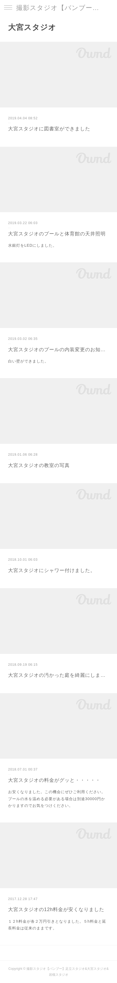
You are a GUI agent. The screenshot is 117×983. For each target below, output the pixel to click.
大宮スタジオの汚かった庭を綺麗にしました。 (58, 675)
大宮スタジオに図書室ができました (49, 128)
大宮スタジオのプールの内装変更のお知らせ (58, 349)
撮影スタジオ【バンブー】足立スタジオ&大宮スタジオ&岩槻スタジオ (58, 7)
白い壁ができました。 (28, 361)
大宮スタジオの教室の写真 (39, 465)
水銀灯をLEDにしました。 (32, 245)
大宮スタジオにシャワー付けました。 (51, 570)
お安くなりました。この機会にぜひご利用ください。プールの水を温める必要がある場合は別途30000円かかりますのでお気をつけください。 (56, 798)
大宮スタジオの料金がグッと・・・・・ (54, 780)
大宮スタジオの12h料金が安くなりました (56, 909)
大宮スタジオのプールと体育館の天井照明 (57, 233)
